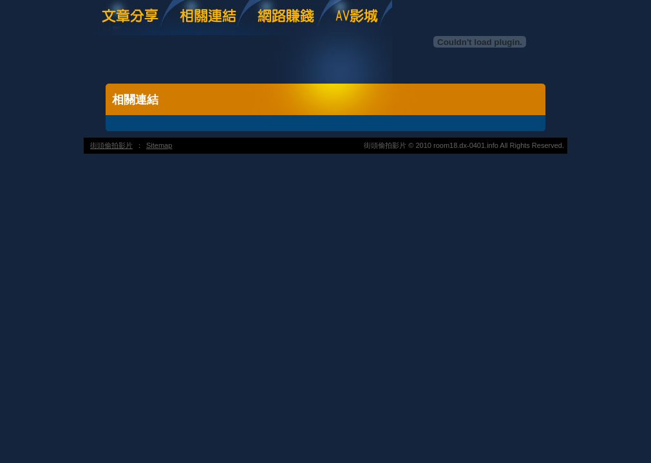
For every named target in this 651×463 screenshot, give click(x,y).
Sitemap (159, 145)
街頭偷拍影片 (111, 145)
